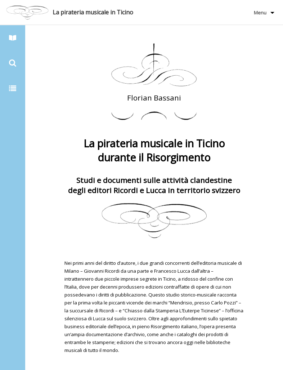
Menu (260, 12)
